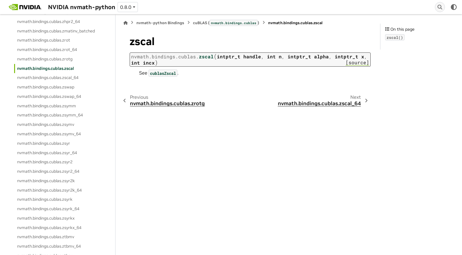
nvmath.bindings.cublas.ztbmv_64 (49, 246)
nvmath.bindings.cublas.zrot (43, 40)
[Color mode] (453, 7)
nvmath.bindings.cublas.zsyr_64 (47, 152)
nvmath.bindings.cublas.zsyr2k (46, 180)
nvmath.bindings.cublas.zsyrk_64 (48, 208)
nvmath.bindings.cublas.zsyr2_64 (48, 171)
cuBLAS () (226, 23)
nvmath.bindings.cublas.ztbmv (45, 236)
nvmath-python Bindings (160, 22)
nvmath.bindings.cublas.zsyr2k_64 (49, 190)
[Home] (125, 23)
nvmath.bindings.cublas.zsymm (46, 105)
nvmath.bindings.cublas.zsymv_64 (49, 133)
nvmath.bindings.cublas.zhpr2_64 (48, 21)
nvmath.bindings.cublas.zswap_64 (49, 96)
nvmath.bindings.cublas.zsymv (45, 124)
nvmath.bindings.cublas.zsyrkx (46, 218)
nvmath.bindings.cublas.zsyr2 (44, 161)
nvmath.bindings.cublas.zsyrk (44, 199)
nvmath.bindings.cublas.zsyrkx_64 (49, 227)
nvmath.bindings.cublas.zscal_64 (47, 77)
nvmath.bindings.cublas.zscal (45, 68)
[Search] (440, 7)
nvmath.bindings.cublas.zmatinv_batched (56, 31)
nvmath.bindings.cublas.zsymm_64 (50, 115)
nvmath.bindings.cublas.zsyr (43, 143)
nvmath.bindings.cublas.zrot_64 (47, 49)
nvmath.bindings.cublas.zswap (45, 87)
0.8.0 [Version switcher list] (125, 7)
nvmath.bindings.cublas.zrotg (44, 59)
